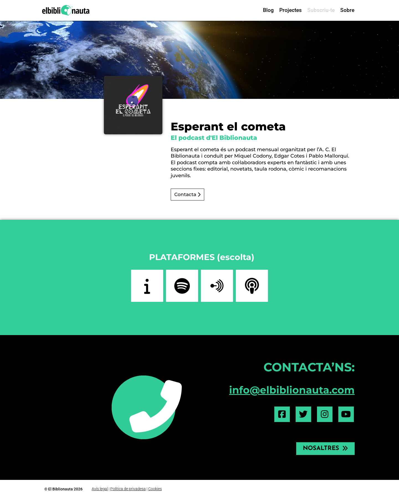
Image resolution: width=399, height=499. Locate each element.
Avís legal (100, 489)
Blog (268, 10)
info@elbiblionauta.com (292, 390)
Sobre (347, 10)
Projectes (290, 10)
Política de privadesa (128, 489)
